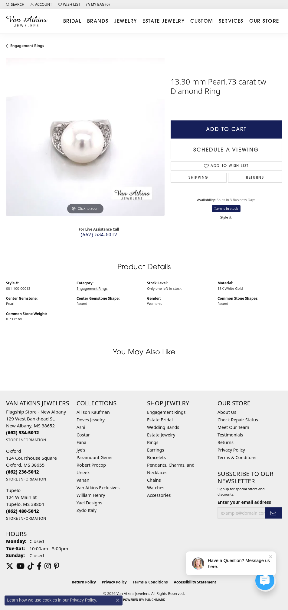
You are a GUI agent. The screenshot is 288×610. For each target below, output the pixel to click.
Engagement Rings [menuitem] (166, 412)
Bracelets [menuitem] (156, 457)
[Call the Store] (22, 433)
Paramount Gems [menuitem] (94, 457)
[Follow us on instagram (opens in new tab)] (47, 566)
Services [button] (231, 21)
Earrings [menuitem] (155, 450)
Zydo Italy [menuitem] (87, 510)
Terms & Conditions (150, 582)
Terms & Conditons (237, 457)
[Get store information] (26, 439)
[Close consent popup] (117, 600)
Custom (201, 21)
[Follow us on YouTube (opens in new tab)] (20, 566)
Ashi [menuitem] (81, 427)
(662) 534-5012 (98, 235)
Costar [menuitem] (83, 435)
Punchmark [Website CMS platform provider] (155, 600)
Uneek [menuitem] (83, 472)
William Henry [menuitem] (91, 495)
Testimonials (230, 435)
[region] (85, 137)
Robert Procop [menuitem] (91, 465)
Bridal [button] (72, 21)
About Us (227, 412)
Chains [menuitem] (154, 480)
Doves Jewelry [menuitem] (91, 420)
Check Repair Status (238, 420)
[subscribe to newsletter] (273, 513)
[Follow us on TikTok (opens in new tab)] (31, 566)
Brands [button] (98, 21)
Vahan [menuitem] (83, 480)
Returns (255, 178)
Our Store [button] (264, 21)
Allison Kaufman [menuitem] (93, 412)
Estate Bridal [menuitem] (160, 420)
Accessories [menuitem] (159, 495)
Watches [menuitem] (155, 487)
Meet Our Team (233, 427)
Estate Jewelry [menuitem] (161, 435)
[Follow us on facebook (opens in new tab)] (39, 566)
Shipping (198, 178)
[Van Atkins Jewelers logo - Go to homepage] (28, 21)
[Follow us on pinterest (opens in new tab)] (56, 566)
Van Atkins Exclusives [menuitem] (98, 487)
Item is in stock (226, 208)
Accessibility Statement (195, 582)
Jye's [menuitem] (81, 450)
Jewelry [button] (125, 21)
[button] (15, 4)
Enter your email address (244, 502)
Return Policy (84, 582)
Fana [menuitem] (82, 442)
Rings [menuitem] (152, 442)
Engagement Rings (27, 45)
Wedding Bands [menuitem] (163, 427)
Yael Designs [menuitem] (89, 503)
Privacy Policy (231, 450)
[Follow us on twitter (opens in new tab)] (9, 566)
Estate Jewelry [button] (163, 21)
